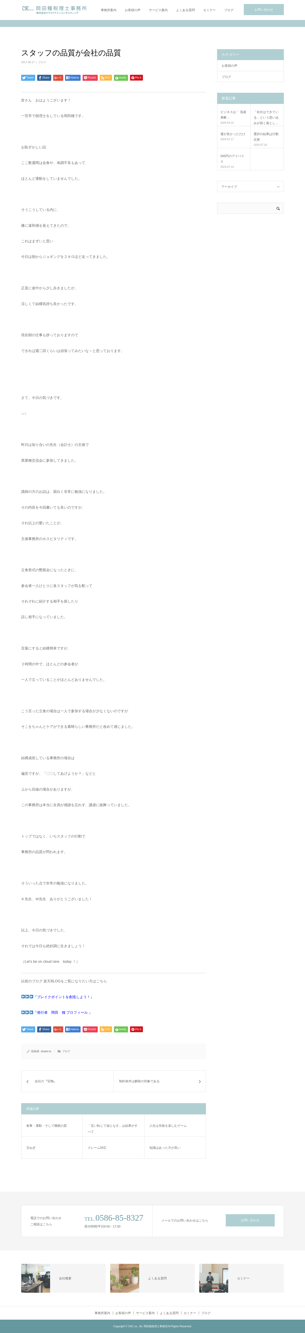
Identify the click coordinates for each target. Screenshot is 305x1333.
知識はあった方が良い (165, 1147)
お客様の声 (132, 10)
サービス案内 (158, 10)
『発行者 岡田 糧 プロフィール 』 (62, 1012)
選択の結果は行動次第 (266, 136)
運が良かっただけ (232, 134)
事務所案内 (108, 10)
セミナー (209, 10)
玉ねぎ (31, 1147)
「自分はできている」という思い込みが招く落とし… (266, 117)
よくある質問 (185, 10)
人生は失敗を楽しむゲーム (168, 1125)
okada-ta (46, 1051)
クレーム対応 (97, 1147)
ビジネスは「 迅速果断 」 (233, 114)
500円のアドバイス (232, 158)
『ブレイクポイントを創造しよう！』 (63, 997)
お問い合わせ (263, 9)
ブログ (229, 10)
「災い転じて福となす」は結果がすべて (113, 1128)
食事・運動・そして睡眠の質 (46, 1125)
